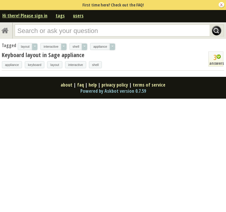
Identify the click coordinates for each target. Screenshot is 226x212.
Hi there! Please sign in (24, 15)
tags (60, 15)
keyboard (34, 65)
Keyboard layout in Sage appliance (43, 55)
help (93, 85)
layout (54, 65)
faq (80, 85)
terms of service (149, 85)
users (78, 15)
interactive (75, 65)
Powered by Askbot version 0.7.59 (113, 91)
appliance (12, 65)
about (66, 85)
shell (95, 65)
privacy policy (115, 85)
